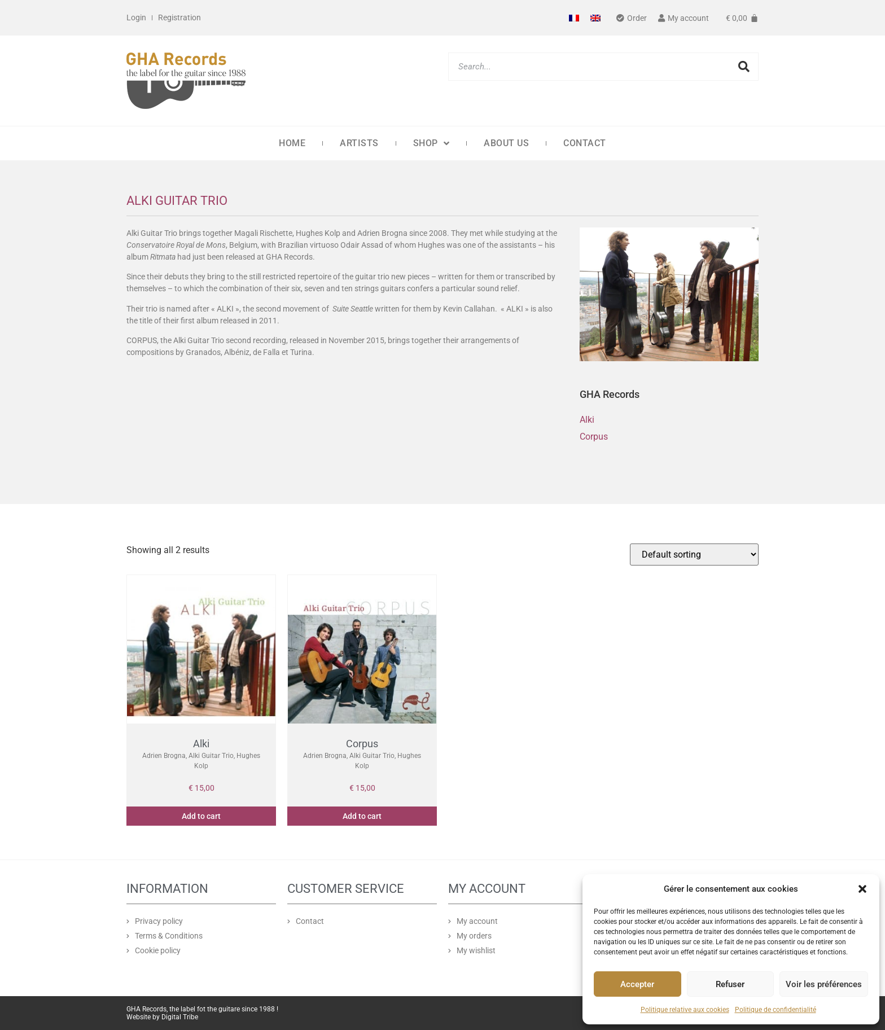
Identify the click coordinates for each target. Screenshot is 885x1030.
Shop (431, 143)
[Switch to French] (574, 17)
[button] (862, 889)
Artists (359, 143)
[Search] (744, 66)
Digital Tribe (179, 1017)
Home (292, 143)
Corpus (594, 436)
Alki (587, 419)
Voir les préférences (824, 984)
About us (506, 143)
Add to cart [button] (201, 816)
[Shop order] (694, 555)
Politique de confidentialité (775, 1010)
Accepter (637, 984)
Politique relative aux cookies (685, 1010)
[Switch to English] (595, 17)
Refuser (730, 984)
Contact (584, 143)
